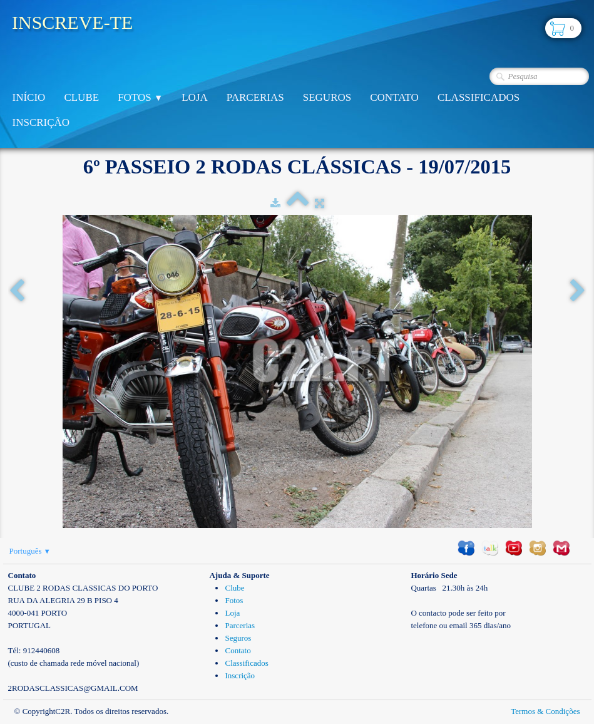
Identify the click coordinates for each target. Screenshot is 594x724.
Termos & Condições (545, 711)
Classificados (479, 97)
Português (30, 551)
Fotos (140, 97)
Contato (394, 97)
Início (29, 97)
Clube (81, 97)
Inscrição (41, 122)
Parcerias (255, 97)
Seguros (327, 97)
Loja (195, 97)
